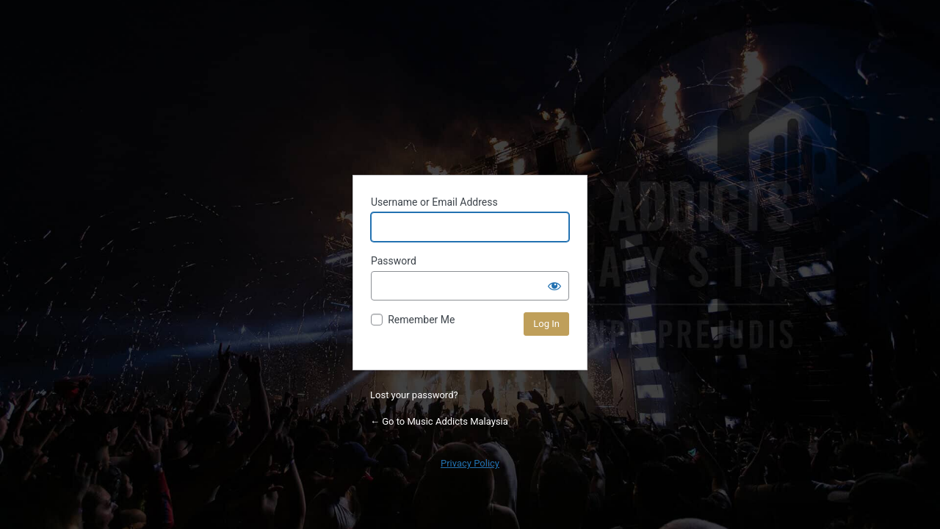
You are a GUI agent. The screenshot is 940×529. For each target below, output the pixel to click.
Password (393, 261)
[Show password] (554, 286)
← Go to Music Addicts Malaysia (439, 421)
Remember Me (421, 319)
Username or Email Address (434, 202)
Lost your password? (414, 394)
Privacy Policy (470, 463)
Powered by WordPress (470, 102)
